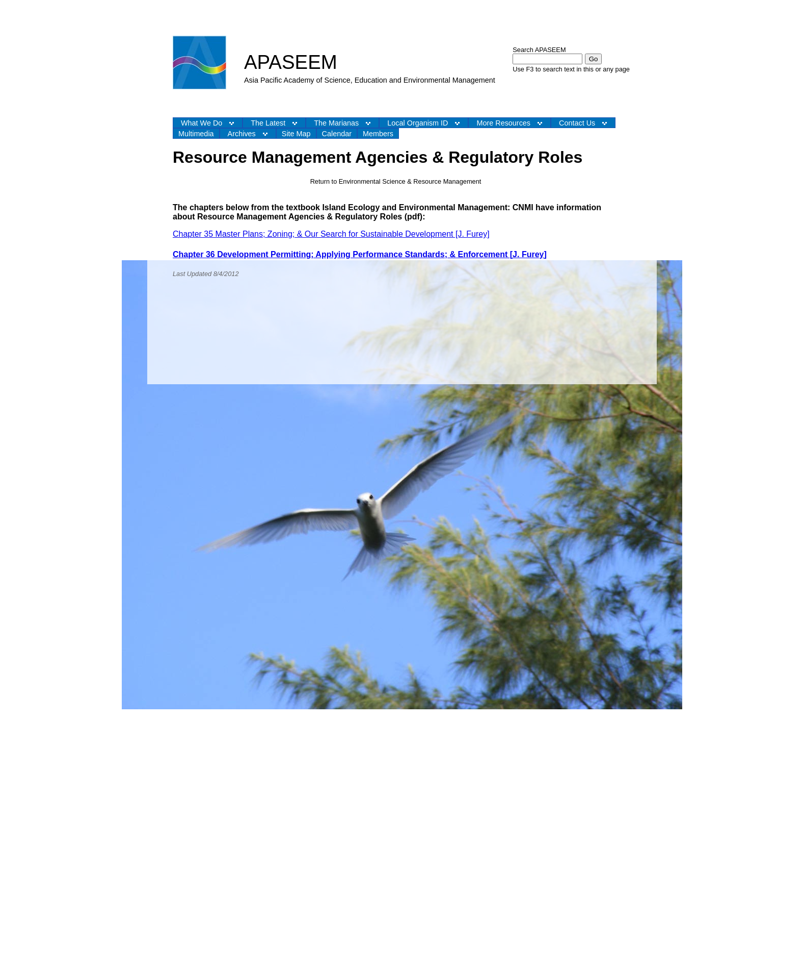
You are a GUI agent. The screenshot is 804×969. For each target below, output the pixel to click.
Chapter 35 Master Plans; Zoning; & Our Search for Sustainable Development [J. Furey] (331, 234)
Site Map (296, 134)
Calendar (337, 134)
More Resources (503, 123)
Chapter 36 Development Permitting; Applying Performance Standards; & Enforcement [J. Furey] (360, 254)
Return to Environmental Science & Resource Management (395, 181)
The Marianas (336, 123)
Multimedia (196, 134)
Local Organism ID (417, 123)
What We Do (201, 123)
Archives (242, 134)
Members (378, 134)
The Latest (268, 123)
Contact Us (577, 123)
